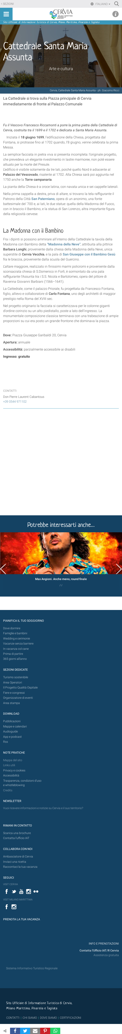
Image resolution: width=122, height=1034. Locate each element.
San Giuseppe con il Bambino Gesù (89, 254)
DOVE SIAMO (48, 1017)
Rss (5, 742)
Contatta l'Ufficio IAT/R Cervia (99, 950)
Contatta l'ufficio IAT (16, 838)
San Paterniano (43, 199)
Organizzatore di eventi (18, 698)
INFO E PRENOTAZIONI (103, 943)
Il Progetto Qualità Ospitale (20, 687)
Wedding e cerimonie (16, 638)
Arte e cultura (61, 68)
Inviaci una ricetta (14, 862)
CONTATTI (12, 1017)
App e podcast (12, 737)
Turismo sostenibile (15, 677)
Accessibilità (11, 775)
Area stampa (11, 703)
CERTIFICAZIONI (70, 1017)
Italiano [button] (102, 4)
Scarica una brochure (17, 833)
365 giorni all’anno (15, 659)
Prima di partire (13, 654)
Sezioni (8, 3)
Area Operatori (12, 682)
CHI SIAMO (30, 1017)
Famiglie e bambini (15, 633)
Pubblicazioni (12, 721)
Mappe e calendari (15, 726)
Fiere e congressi (14, 693)
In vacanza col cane (16, 649)
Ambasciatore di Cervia (18, 856)
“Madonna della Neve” (64, 244)
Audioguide (10, 731)
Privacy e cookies (14, 770)
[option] (61, 561)
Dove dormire (11, 628)
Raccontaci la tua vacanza (20, 867)
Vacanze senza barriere (18, 643)
